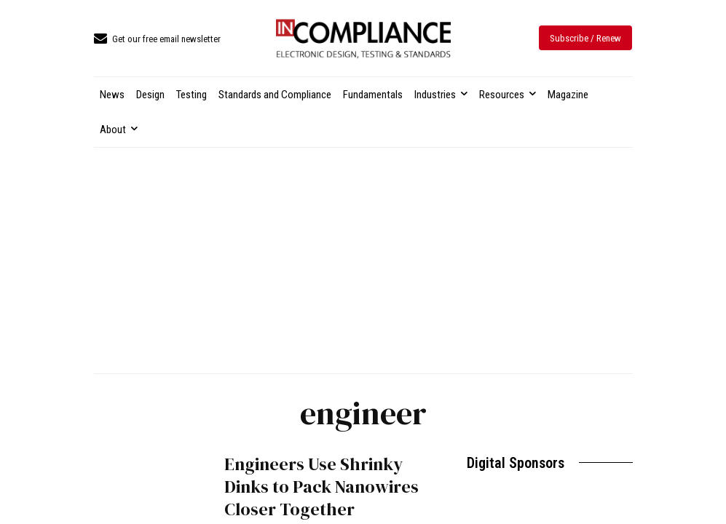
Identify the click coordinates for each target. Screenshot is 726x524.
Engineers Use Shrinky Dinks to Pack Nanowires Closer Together (321, 486)
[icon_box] (157, 39)
